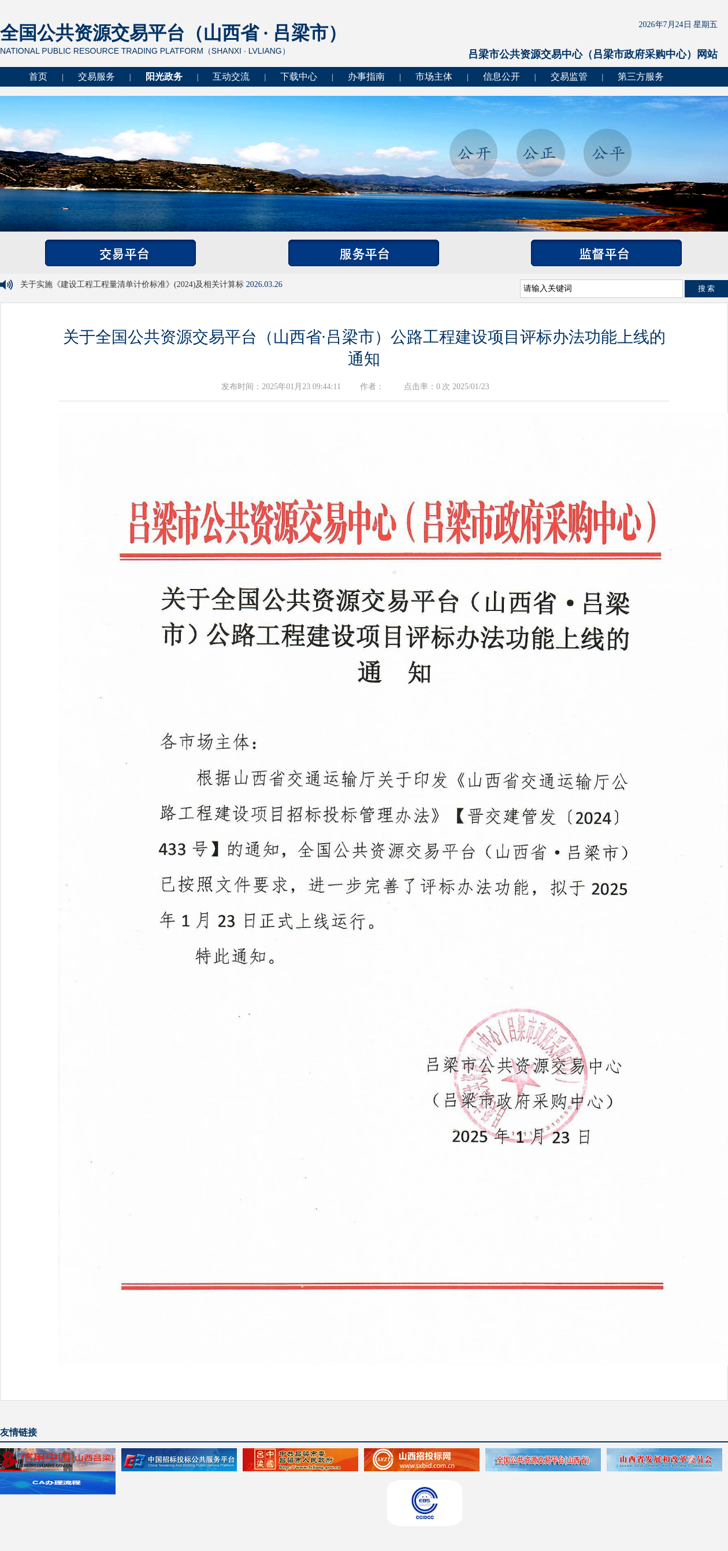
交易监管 (569, 76)
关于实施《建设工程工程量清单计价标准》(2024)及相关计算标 (133, 284)
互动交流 (231, 76)
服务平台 (363, 253)
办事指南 (366, 76)
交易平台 (120, 253)
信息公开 (501, 76)
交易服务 (96, 76)
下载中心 (298, 76)
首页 (38, 76)
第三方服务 (641, 76)
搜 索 (706, 288)
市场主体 (433, 76)
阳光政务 (164, 76)
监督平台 (606, 253)
